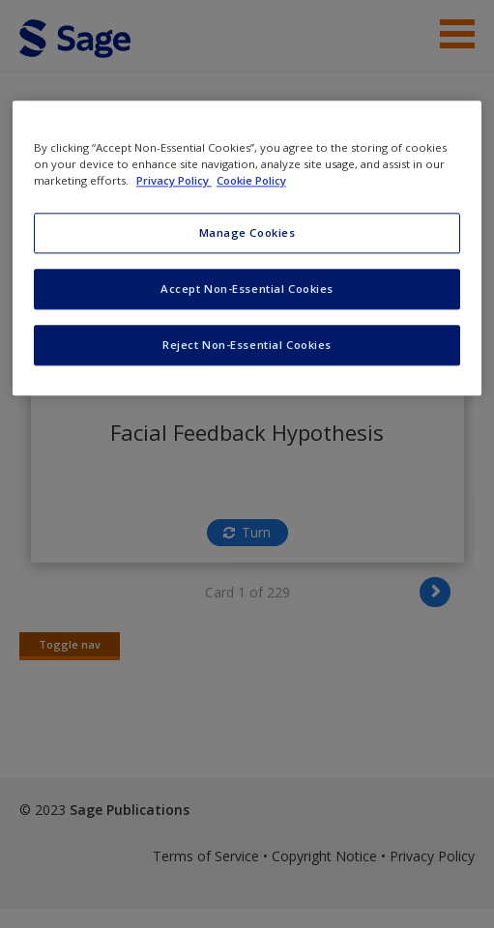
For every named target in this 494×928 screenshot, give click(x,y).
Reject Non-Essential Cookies (247, 344)
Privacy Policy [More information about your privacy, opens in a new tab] (174, 180)
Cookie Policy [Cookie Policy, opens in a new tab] (251, 180)
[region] (247, 248)
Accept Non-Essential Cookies (247, 288)
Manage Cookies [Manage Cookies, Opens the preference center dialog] (247, 233)
